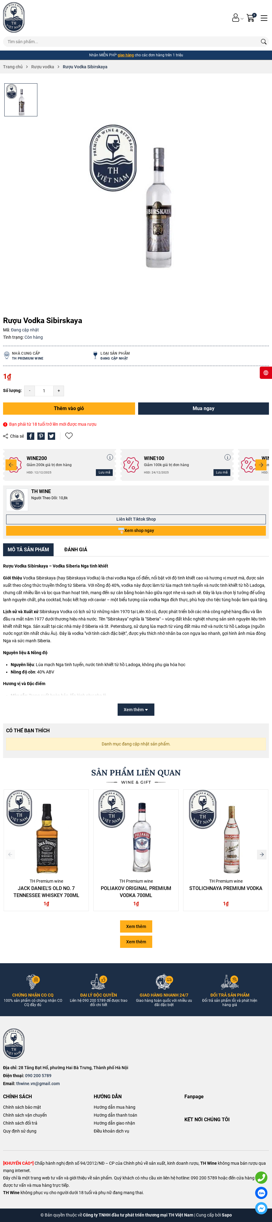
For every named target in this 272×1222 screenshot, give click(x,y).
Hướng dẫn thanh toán (115, 1115)
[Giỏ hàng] (251, 17)
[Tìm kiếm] (264, 41)
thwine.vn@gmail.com (38, 1083)
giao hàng (126, 55)
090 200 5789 (38, 1075)
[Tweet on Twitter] (51, 436)
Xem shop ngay (136, 531)
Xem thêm (136, 926)
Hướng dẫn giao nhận (114, 1123)
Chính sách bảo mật (22, 1107)
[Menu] (264, 17)
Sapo (227, 1215)
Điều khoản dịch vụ (111, 1131)
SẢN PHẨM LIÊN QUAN (136, 773)
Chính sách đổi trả (20, 1123)
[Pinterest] (41, 436)
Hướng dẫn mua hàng (114, 1107)
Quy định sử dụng (19, 1131)
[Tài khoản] (236, 17)
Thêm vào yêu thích (69, 435)
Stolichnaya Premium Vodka (226, 888)
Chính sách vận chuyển (25, 1115)
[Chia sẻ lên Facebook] (30, 436)
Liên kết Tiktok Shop (136, 519)
